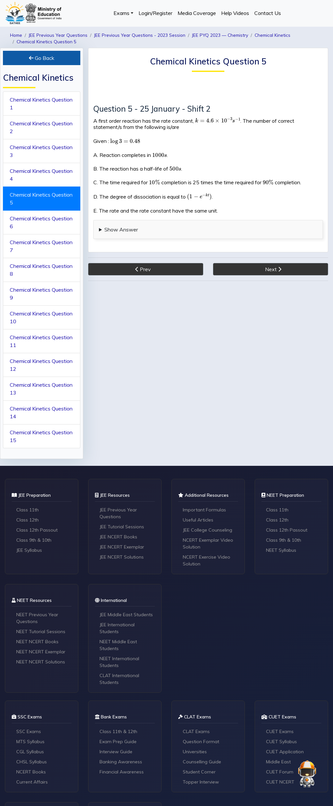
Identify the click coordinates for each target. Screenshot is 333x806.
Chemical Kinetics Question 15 (41, 436)
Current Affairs (32, 782)
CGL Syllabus (30, 752)
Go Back (41, 58)
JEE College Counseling (207, 530)
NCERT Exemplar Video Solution (208, 543)
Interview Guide (116, 752)
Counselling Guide (202, 762)
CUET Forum (279, 772)
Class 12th (27, 520)
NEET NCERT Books (37, 642)
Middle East (278, 762)
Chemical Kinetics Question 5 (41, 198)
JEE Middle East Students (126, 615)
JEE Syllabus (29, 550)
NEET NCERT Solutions (40, 662)
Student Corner (199, 772)
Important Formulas (204, 510)
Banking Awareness (121, 762)
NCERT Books (31, 772)
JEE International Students (117, 628)
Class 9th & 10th (33, 540)
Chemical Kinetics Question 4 (41, 175)
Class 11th (27, 510)
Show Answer (121, 229)
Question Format (201, 741)
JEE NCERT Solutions (122, 557)
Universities (195, 752)
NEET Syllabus (281, 550)
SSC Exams (28, 731)
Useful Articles (198, 520)
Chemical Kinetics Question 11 (41, 341)
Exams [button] (121, 13)
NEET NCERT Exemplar (40, 652)
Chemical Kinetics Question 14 (41, 412)
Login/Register (155, 13)
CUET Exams (280, 731)
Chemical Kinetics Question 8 (41, 270)
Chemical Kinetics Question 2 (41, 127)
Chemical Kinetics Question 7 (41, 246)
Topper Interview (201, 782)
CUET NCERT (280, 782)
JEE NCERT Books (118, 537)
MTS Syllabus (30, 741)
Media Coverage (197, 13)
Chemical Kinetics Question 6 (41, 222)
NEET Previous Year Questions (37, 618)
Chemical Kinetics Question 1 (41, 103)
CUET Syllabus (281, 741)
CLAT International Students (119, 679)
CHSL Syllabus (31, 762)
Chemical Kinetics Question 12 (41, 365)
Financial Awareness (122, 772)
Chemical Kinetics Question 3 (41, 151)
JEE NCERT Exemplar (122, 547)
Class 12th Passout (37, 530)
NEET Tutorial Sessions (40, 631)
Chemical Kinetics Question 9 (41, 293)
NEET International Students (119, 662)
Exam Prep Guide (118, 741)
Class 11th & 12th (118, 731)
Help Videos (235, 13)
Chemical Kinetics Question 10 (41, 317)
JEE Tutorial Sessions (122, 527)
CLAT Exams (196, 731)
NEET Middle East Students (118, 645)
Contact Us (267, 13)
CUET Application (285, 752)
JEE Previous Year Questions (118, 513)
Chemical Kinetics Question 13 (41, 389)
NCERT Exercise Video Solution (206, 560)
